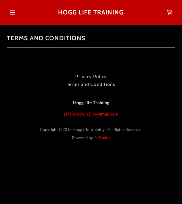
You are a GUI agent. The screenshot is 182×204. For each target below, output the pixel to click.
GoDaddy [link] (102, 137)
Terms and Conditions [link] (91, 84)
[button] (14, 12)
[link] (91, 12)
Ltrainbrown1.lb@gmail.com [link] (91, 113)
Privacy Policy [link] (90, 76)
